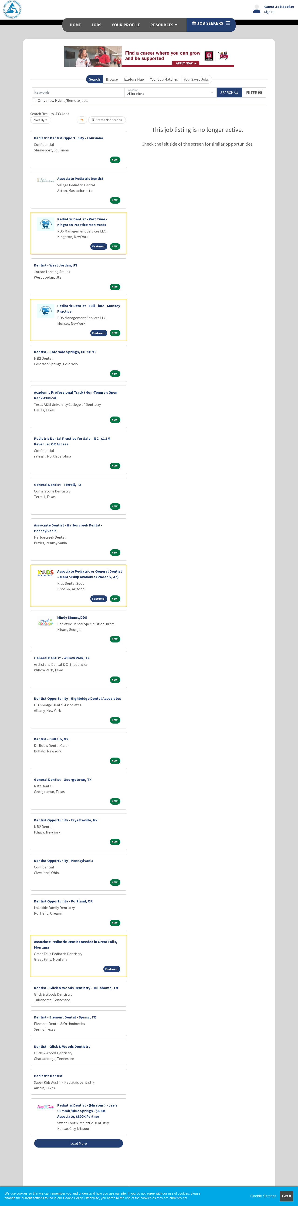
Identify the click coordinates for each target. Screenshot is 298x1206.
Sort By (39, 120)
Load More (78, 1143)
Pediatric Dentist (48, 1075)
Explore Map (134, 79)
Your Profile (126, 24)
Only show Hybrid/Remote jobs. (63, 100)
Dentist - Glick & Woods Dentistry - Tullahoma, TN (76, 987)
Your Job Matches (164, 79)
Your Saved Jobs (196, 79)
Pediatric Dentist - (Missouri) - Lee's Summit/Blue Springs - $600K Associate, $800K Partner (87, 1111)
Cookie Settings (263, 1196)
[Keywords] (78, 92)
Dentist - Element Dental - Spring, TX (65, 1017)
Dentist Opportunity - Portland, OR (63, 901)
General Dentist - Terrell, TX (57, 484)
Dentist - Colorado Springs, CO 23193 (64, 351)
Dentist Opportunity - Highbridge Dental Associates (77, 698)
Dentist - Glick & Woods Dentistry (62, 1046)
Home (75, 24)
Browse (112, 79)
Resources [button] (162, 24)
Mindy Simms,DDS (72, 617)
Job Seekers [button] (211, 23)
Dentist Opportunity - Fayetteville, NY (65, 820)
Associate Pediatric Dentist (80, 178)
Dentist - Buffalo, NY (51, 739)
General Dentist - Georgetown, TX (62, 779)
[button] (254, 92)
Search (94, 79)
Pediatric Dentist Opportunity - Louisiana (68, 138)
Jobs (96, 24)
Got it (286, 1196)
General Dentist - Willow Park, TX (62, 658)
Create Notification (107, 120)
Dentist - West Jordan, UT (56, 265)
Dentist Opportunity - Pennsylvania (63, 860)
